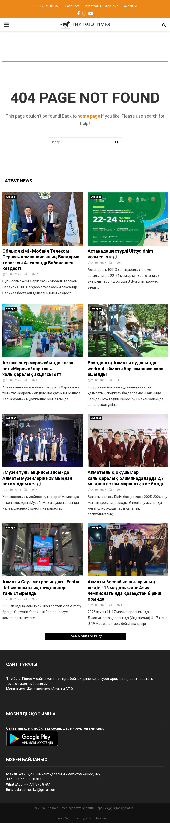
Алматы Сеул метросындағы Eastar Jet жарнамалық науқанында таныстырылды (41, 587)
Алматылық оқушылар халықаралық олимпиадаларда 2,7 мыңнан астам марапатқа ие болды (127, 478)
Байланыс (130, 6)
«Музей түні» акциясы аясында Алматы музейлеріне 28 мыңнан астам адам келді (37, 478)
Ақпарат (11, 196)
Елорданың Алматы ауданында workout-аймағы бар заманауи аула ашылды (125, 368)
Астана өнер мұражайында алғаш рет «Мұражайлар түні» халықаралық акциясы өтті (38, 368)
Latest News (17, 180)
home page (88, 116)
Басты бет (72, 6)
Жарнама (111, 6)
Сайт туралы (92, 6)
